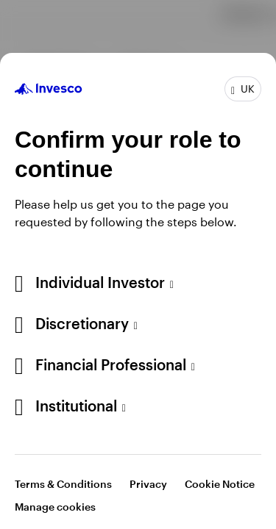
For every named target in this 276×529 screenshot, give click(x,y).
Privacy (148, 484)
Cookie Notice (220, 484)
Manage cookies (55, 506)
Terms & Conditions (63, 484)
